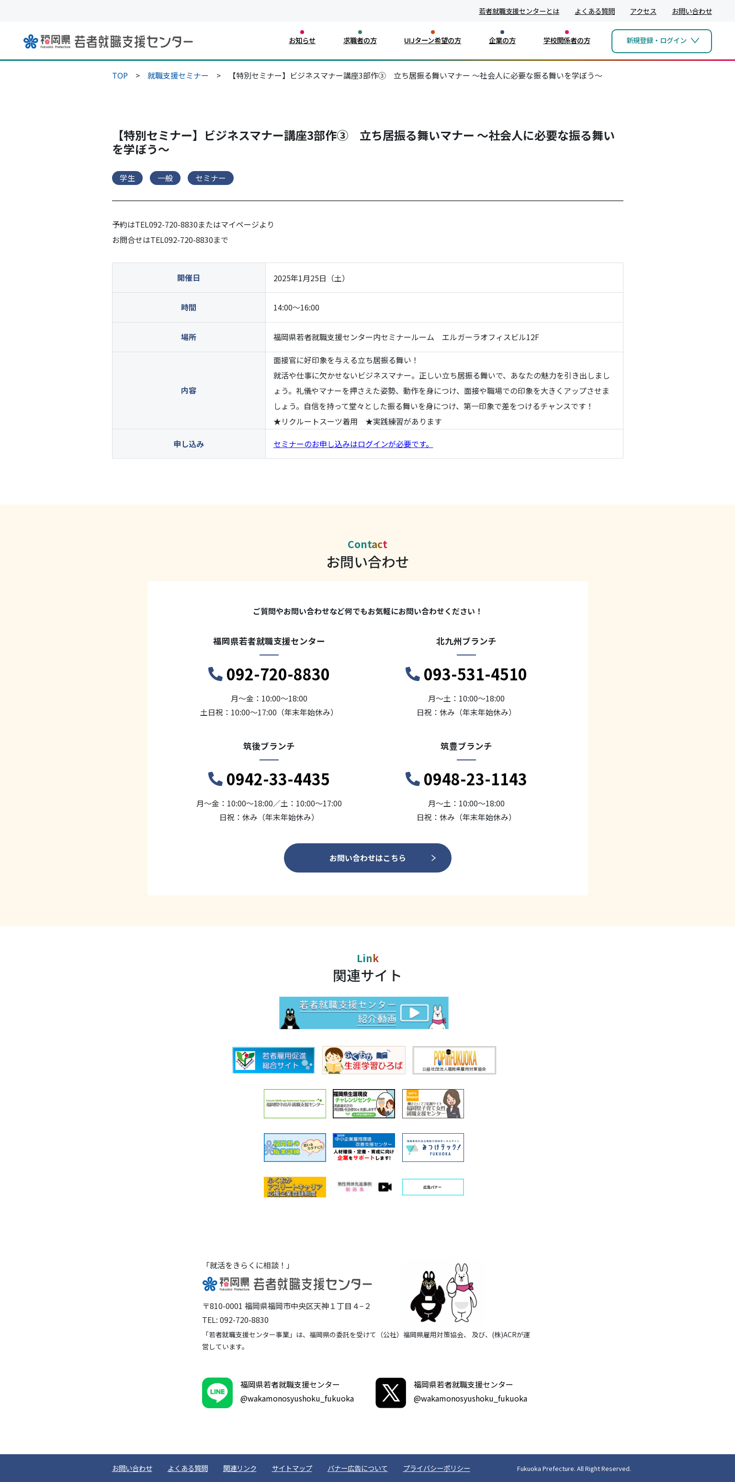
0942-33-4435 (269, 779)
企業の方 (502, 40)
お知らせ (302, 40)
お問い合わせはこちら (367, 857)
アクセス (643, 11)
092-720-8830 (269, 674)
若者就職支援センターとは (519, 11)
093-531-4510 (466, 674)
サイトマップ (292, 1468)
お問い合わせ (692, 11)
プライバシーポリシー (436, 1468)
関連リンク (240, 1468)
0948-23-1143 (466, 779)
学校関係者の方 (566, 40)
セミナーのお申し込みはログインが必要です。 (353, 443)
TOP (120, 75)
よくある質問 (595, 11)
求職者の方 (360, 40)
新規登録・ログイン (656, 40)
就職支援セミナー (178, 75)
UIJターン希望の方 (432, 40)
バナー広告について (358, 1468)
